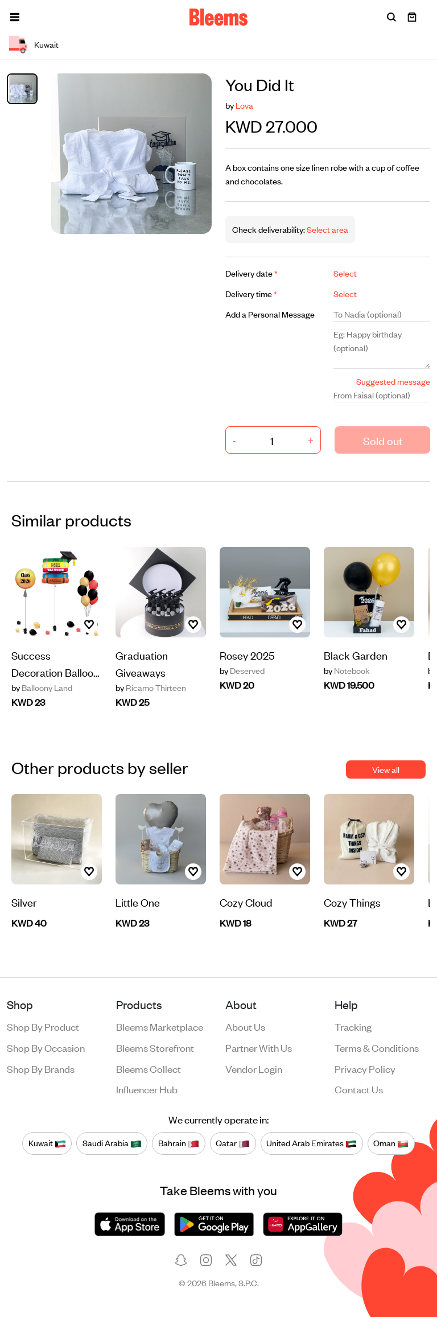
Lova (244, 105)
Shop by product (43, 1026)
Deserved (242, 670)
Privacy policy (365, 1068)
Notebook (347, 670)
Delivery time (251, 293)
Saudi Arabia (112, 1143)
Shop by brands (41, 1068)
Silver (24, 902)
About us (245, 1026)
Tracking (353, 1026)
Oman (391, 1143)
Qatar (233, 1143)
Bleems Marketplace (159, 1026)
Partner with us (258, 1047)
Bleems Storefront (155, 1047)
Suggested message (393, 381)
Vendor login (253, 1068)
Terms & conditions (377, 1047)
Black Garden (355, 655)
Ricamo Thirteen (151, 687)
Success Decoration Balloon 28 (55, 664)
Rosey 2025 (247, 655)
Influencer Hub (147, 1089)
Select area (326, 229)
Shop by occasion (46, 1047)
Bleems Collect (148, 1068)
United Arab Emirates (311, 1143)
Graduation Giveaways (142, 663)
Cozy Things (352, 902)
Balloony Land (41, 687)
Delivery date (251, 273)
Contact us (359, 1089)
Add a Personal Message (270, 314)
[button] (14, 17)
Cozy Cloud (246, 902)
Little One (138, 902)
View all (385, 769)
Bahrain (178, 1143)
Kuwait (47, 1143)
